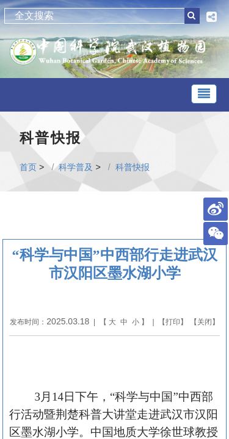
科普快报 (132, 167)
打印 (172, 322)
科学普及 (76, 167)
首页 (28, 167)
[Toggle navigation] (204, 94)
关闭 (204, 322)
